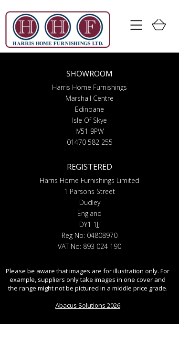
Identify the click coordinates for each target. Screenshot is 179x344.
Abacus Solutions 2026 (87, 305)
